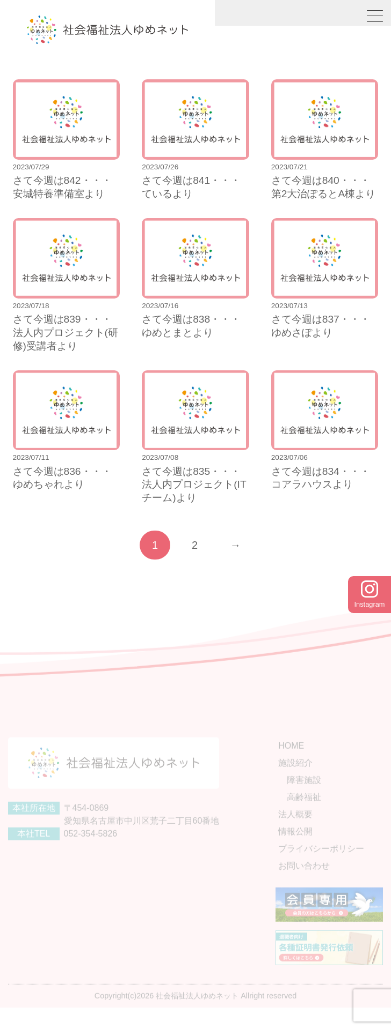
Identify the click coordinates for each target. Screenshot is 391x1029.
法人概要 (295, 826)
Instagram (369, 594)
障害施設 (304, 791)
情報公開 (295, 843)
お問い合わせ (304, 877)
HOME (291, 757)
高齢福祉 (304, 809)
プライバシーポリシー (321, 860)
